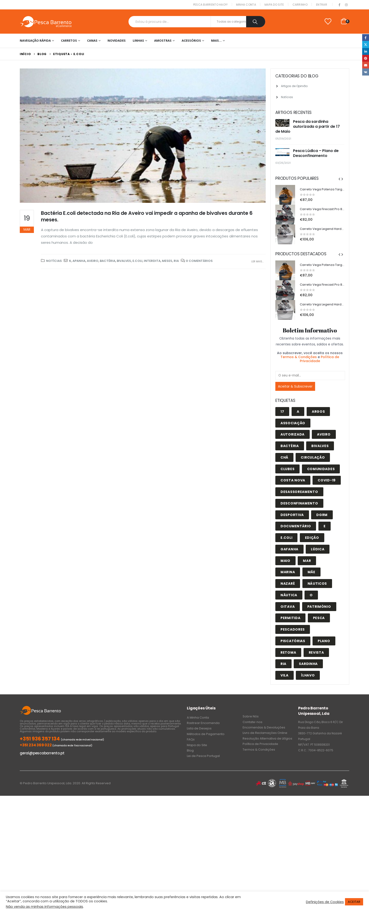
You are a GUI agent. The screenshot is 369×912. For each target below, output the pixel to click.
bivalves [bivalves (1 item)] (320, 446)
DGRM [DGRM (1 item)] (322, 514)
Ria (176, 261)
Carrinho (300, 5)
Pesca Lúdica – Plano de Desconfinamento (316, 153)
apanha (78, 261)
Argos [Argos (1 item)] (318, 411)
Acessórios (191, 40)
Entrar (321, 5)
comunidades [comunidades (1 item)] (321, 469)
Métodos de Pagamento (206, 734)
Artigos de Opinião (294, 86)
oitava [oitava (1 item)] (288, 606)
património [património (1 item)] (319, 606)
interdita (152, 261)
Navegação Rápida (35, 40)
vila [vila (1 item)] (285, 675)
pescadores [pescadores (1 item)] (293, 629)
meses (167, 261)
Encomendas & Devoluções (264, 727)
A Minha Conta (198, 717)
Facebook (365, 37)
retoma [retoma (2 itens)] (288, 652)
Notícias (54, 261)
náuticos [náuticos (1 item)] (317, 583)
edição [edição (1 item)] (312, 537)
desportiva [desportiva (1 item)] (292, 514)
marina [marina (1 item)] (288, 572)
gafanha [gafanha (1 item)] (289, 549)
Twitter (365, 44)
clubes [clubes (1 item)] (287, 469)
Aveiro (92, 261)
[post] (283, 123)
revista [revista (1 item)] (316, 652)
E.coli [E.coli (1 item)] (286, 537)
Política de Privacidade (319, 359)
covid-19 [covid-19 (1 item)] (327, 480)
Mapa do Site (274, 5)
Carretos (69, 40)
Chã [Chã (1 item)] (284, 457)
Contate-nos (252, 722)
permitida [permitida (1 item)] (290, 618)
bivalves (124, 261)
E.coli (137, 261)
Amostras (163, 40)
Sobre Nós (251, 716)
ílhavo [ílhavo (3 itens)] (308, 675)
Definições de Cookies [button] (325, 902)
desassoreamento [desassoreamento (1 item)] (299, 491)
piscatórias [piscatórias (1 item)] (293, 641)
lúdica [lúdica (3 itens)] (317, 549)
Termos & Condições (299, 357)
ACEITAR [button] (354, 902)
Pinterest (365, 58)
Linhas (138, 40)
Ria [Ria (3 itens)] (283, 663)
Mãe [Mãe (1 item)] (311, 572)
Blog (190, 750)
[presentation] (339, 178)
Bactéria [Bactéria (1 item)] (290, 446)
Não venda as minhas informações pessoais (44, 906)
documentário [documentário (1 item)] (296, 526)
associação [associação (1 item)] (293, 423)
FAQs (191, 739)
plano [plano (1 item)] (324, 641)
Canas (92, 40)
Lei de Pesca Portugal (203, 756)
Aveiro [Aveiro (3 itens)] (323, 434)
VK (365, 71)
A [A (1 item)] (298, 411)
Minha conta (246, 5)
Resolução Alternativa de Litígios (267, 738)
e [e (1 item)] (325, 526)
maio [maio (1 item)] (285, 560)
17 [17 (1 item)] (282, 411)
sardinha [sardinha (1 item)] (308, 663)
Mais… (216, 40)
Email (365, 65)
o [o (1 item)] (311, 595)
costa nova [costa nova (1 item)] (293, 480)
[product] (285, 195)
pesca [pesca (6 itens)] (319, 618)
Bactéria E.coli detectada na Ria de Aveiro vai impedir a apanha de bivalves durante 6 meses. (147, 216)
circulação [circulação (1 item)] (313, 457)
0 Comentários (199, 261)
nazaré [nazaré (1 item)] (288, 583)
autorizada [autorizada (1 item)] (293, 434)
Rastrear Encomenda (203, 723)
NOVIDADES (117, 40)
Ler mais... (257, 261)
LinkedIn (365, 51)
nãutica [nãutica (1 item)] (289, 595)
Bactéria (107, 261)
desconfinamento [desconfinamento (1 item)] (299, 503)
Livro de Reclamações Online (265, 733)
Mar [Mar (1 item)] (307, 560)
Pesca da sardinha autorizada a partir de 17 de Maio (307, 126)
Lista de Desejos (199, 728)
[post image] (143, 135)
